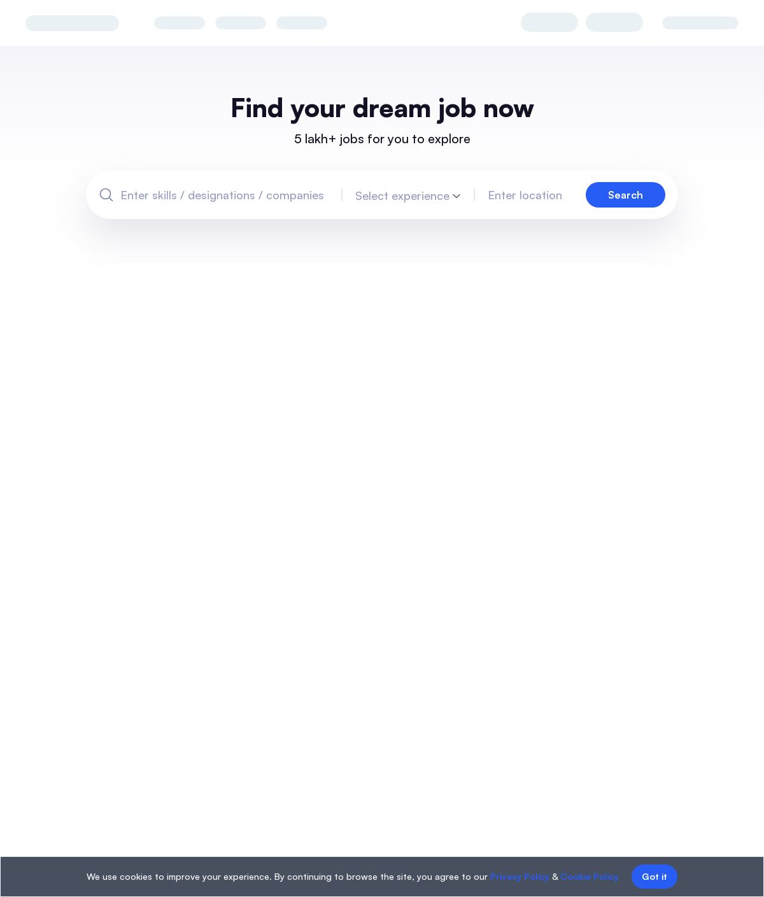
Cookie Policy (589, 876)
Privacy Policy (519, 876)
